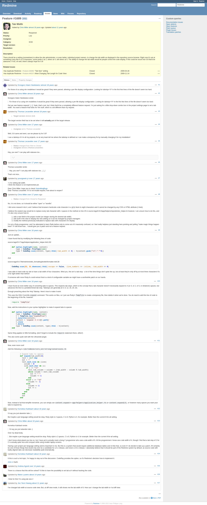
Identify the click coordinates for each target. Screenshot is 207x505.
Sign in (195, 1)
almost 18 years (35, 27)
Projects (9, 1)
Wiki (62, 14)
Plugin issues (171, 30)
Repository (81, 14)
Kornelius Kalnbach (26, 409)
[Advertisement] (177, 77)
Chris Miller (24, 27)
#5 (159, 141)
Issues (47, 14)
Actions (159, 71)
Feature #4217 (28, 74)
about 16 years (40, 409)
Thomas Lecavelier (25, 111)
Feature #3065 (28, 71)
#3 (159, 111)
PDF (159, 498)
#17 (158, 483)
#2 (159, 93)
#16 (158, 474)
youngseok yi (23, 178)
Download (17, 14)
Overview (6, 14)
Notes (14, 80)
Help (14, 1)
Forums (71, 14)
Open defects (171, 24)
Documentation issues (174, 22)
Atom (154, 498)
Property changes (25, 80)
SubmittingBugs (42, 189)
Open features (171, 26)
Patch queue (171, 28)
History (6, 80)
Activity (28, 14)
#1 (159, 85)
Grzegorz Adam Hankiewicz (29, 85)
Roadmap (38, 14)
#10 (158, 281)
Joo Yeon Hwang (25, 483)
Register (201, 1)
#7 (159, 178)
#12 (158, 408)
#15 (158, 466)
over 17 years (33, 125)
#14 (158, 453)
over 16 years (33, 230)
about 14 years (35, 475)
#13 (158, 421)
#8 (159, 194)
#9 (159, 230)
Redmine (96, 503)
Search (153, 5)
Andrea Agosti (23, 466)
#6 (159, 162)
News (55, 14)
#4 (159, 124)
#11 (158, 340)
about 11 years (57, 27)
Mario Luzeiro (23, 475)
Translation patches (173, 32)
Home (4, 1)
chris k (10, 462)
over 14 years (35, 466)
